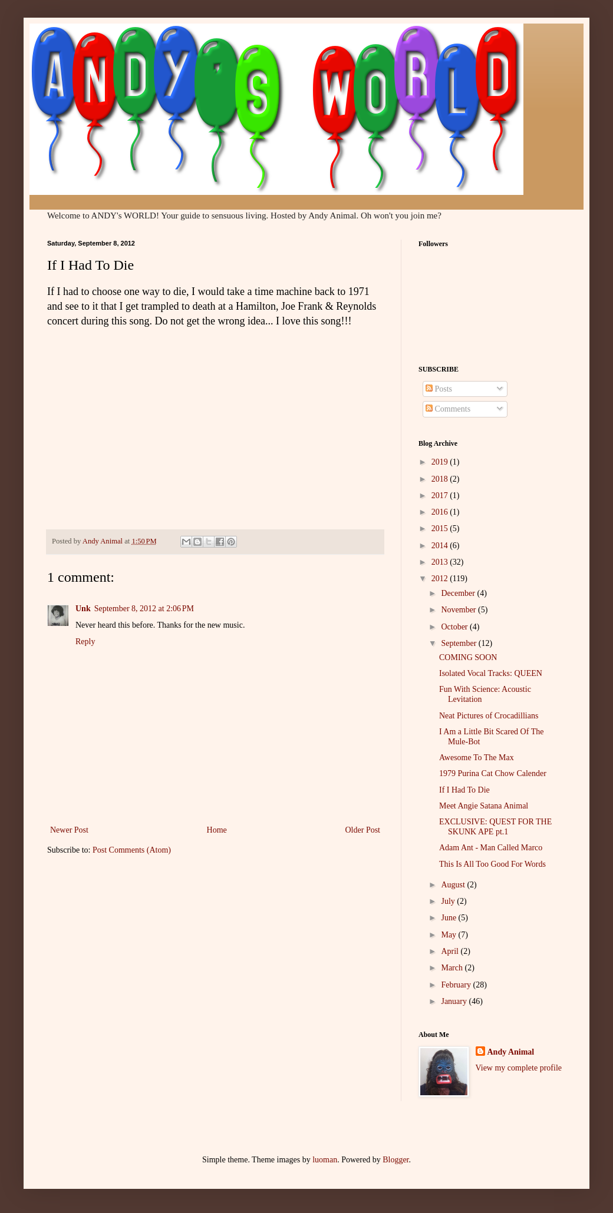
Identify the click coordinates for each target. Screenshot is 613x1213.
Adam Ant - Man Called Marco (490, 847)
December (459, 593)
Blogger (395, 1159)
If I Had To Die (464, 790)
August (454, 884)
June (449, 917)
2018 (440, 479)
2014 (440, 545)
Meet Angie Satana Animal (483, 805)
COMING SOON (468, 657)
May (449, 934)
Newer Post (69, 830)
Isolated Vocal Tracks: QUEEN (490, 673)
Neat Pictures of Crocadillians (488, 715)
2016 (440, 512)
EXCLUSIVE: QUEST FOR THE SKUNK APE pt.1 (495, 826)
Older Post (363, 830)
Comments (448, 409)
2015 (440, 528)
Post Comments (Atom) (132, 850)
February (457, 984)
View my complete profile (519, 1067)
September (459, 643)
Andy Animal (511, 1052)
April (450, 951)
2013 (440, 562)
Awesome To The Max (476, 757)
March (452, 967)
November (459, 609)
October (455, 626)
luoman (324, 1159)
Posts (439, 389)
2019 (440, 462)
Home (217, 830)
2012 (440, 578)
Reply (85, 641)
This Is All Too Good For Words (492, 864)
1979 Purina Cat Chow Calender (492, 773)
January (455, 1001)
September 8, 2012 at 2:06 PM (144, 608)
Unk (83, 608)
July (449, 901)
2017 (440, 495)
